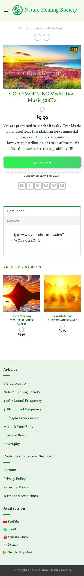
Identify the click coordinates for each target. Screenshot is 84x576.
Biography (11, 444)
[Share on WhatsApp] (22, 186)
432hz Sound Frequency (22, 400)
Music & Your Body (18, 426)
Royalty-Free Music (49, 28)
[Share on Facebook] (30, 186)
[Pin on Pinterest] (54, 186)
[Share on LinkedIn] (62, 186)
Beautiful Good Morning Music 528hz (62, 318)
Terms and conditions (20, 496)
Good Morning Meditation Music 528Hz (22, 320)
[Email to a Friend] (46, 186)
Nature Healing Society (21, 392)
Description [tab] (16, 211)
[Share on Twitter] (38, 186)
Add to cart (42, 163)
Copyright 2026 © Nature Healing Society (42, 570)
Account (10, 470)
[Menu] (6, 9)
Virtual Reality (15, 383)
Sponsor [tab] (13, 220)
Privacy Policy (14, 478)
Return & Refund (16, 487)
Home (23, 28)
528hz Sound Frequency (22, 409)
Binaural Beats (15, 435)
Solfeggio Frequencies (20, 418)
